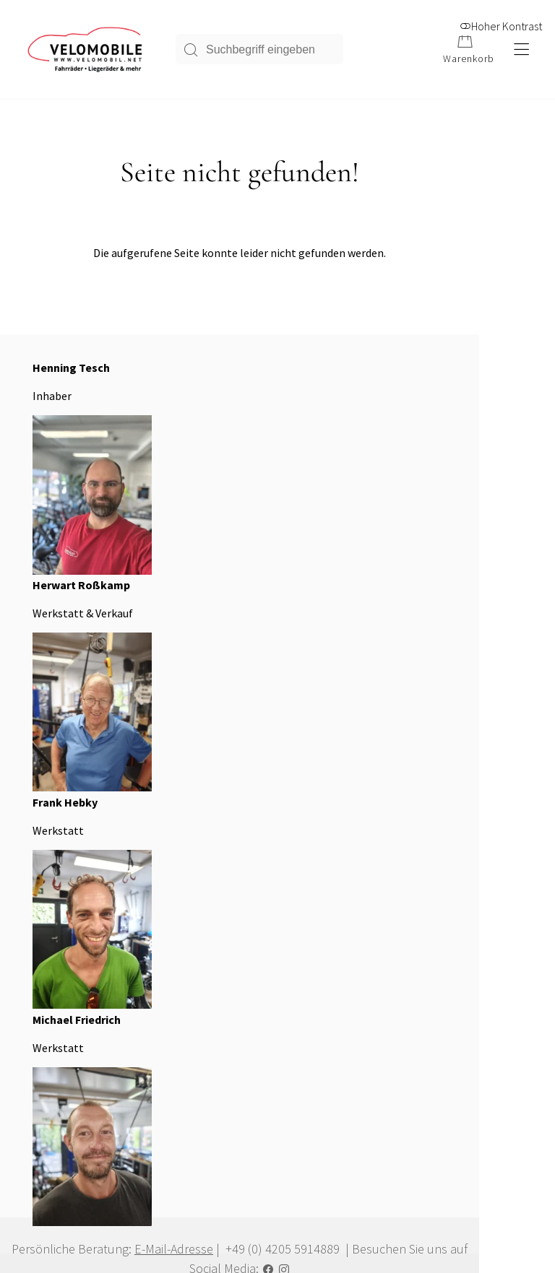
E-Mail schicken (58, 949)
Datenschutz (406, 902)
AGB (389, 855)
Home (214, 902)
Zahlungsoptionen (62, 1081)
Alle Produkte (54, 1058)
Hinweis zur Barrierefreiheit (264, 879)
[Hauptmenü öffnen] (521, 52)
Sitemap (218, 925)
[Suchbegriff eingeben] (271, 51)
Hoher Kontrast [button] (501, 19)
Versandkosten (55, 1104)
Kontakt (396, 925)
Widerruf (43, 1127)
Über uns (220, 855)
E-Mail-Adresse (194, 680)
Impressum (402, 879)
